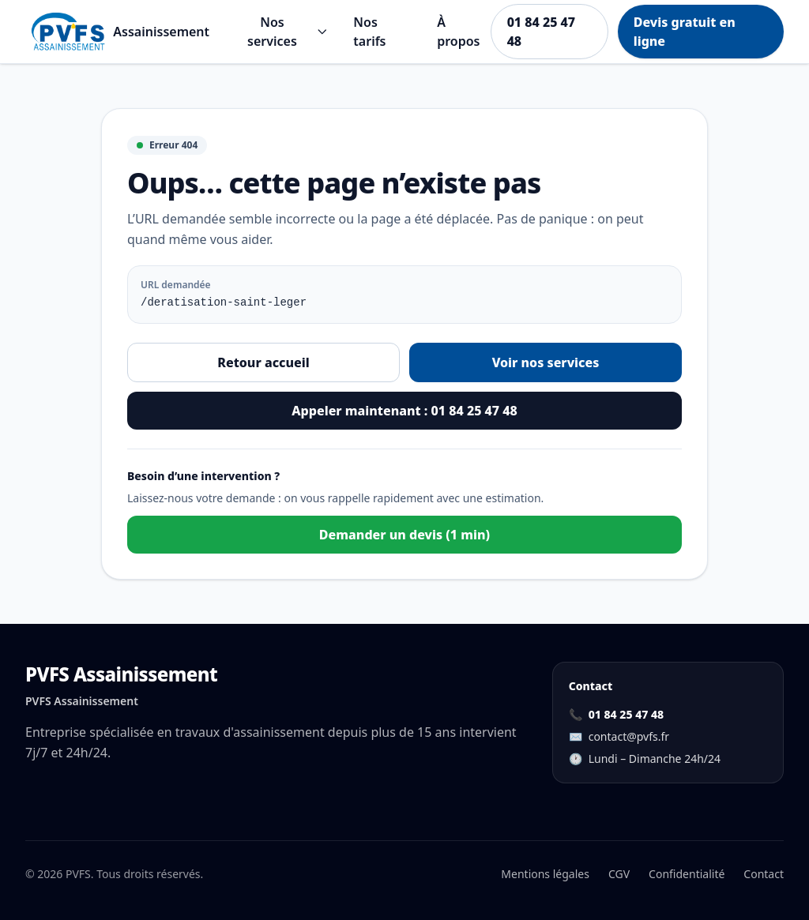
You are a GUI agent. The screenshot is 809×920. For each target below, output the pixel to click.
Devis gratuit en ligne (685, 31)
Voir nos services (546, 362)
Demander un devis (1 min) (404, 534)
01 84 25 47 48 (541, 31)
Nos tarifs (369, 31)
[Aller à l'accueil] (69, 32)
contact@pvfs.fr (629, 736)
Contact (763, 873)
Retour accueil (263, 362)
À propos (458, 31)
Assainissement (161, 31)
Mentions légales (545, 873)
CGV (619, 873)
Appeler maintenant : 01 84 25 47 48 (404, 410)
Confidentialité (686, 873)
